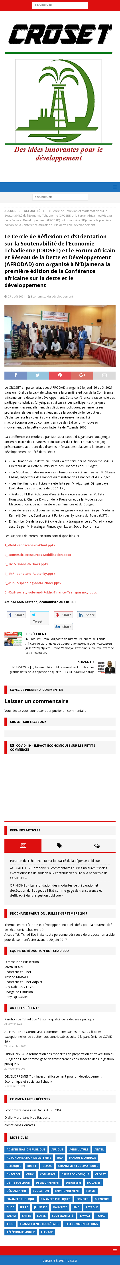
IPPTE (24, 1207)
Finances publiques (55, 1199)
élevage (47, 1232)
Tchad (101, 1216)
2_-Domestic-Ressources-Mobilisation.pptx (37, 555)
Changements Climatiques (78, 1166)
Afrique (57, 1149)
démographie (17, 1191)
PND (76, 1207)
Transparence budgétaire (39, 1224)
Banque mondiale (82, 1158)
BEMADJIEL (14, 1166)
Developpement (48, 1183)
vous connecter (33, 710)
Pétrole (92, 1207)
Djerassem (73, 1183)
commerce (47, 1174)
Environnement (67, 1191)
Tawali (85, 1216)
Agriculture (78, 1149)
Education (41, 1191)
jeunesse (40, 1207)
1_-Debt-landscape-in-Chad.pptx (29, 545)
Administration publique (26, 1149)
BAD (60, 1158)
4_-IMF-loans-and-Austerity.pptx (29, 573)
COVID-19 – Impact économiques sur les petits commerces (52, 747)
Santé (26, 1216)
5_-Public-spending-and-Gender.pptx (32, 583)
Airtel (99, 1149)
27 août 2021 (16, 296)
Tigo (10, 1224)
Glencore (102, 1199)
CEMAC (47, 1166)
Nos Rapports (40, 1117)
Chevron (13, 1174)
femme (90, 1191)
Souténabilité (62, 1216)
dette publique (18, 1183)
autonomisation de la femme (29, 1158)
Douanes (93, 1183)
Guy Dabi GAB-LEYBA (45, 1110)
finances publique (21, 1199)
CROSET (100, 1174)
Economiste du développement (52, 296)
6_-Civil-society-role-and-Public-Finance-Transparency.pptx (50, 592)
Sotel (41, 1216)
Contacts (28, 1125)
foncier (83, 1199)
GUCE (10, 1207)
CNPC (30, 1174)
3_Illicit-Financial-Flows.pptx (26, 564)
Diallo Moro (13, 1117)
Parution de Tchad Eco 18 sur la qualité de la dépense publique (55, 861)
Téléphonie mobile (21, 1232)
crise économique (75, 1174)
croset (9, 1125)
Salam (11, 1216)
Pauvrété (60, 1207)
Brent (31, 1166)
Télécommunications (81, 1224)
